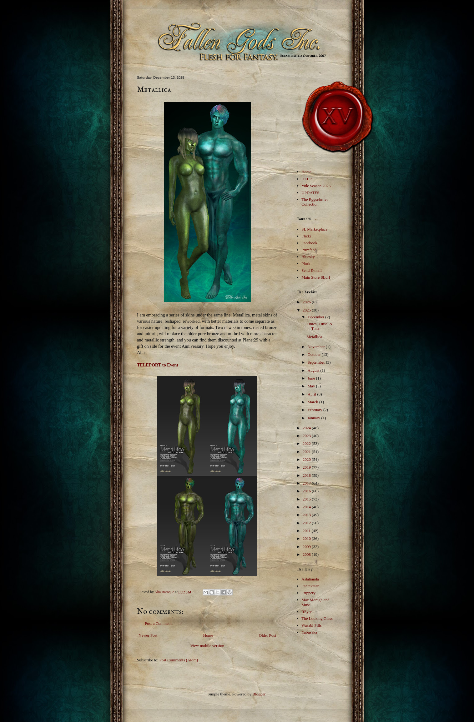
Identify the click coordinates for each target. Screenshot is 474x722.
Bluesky (308, 256)
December (316, 317)
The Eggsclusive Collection (314, 202)
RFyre (306, 611)
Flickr (306, 236)
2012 (307, 522)
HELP (306, 179)
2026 (307, 302)
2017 (307, 483)
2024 (307, 428)
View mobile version (207, 645)
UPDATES (310, 192)
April (312, 394)
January (314, 418)
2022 (307, 443)
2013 (307, 514)
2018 (307, 475)
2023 (307, 435)
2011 (307, 530)
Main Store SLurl (315, 277)
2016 (307, 491)
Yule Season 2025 (315, 185)
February (315, 409)
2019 (307, 467)
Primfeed (308, 249)
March (313, 402)
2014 (307, 507)
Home (208, 635)
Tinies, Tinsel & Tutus (319, 326)
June (312, 378)
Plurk (305, 263)
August (314, 370)
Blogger (258, 694)
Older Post (267, 635)
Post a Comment (158, 623)
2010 (307, 538)
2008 (307, 554)
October (315, 354)
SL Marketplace (314, 229)
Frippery (308, 592)
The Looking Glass (317, 618)
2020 (307, 459)
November (317, 346)
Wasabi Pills (311, 625)
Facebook (309, 243)
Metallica (314, 336)
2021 (307, 451)
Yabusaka (309, 632)
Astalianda (310, 579)
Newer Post (148, 635)
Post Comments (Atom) (178, 660)
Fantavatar (310, 586)
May (312, 386)
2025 (307, 310)
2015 (307, 499)
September (317, 362)
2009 (307, 546)
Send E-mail (311, 270)
